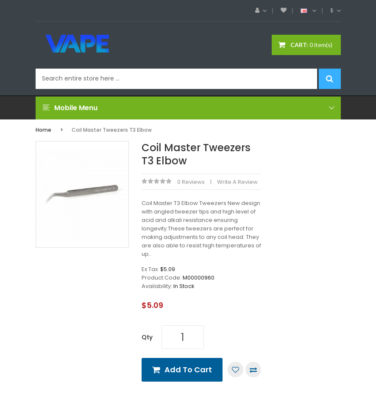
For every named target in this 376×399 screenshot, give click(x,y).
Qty (147, 337)
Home (43, 129)
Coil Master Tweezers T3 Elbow (112, 129)
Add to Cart (188, 369)
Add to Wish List (235, 369)
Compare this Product (253, 369)
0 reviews (191, 182)
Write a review (237, 182)
